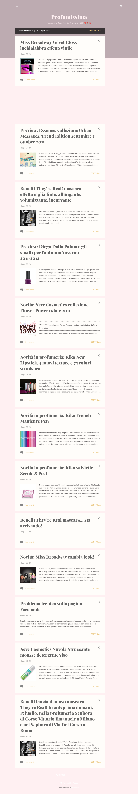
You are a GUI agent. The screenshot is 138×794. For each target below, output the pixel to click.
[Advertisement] (115, 64)
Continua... (96, 80)
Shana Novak (75, 787)
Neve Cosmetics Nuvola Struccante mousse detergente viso (55, 652)
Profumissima (69, 16)
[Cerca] (121, 6)
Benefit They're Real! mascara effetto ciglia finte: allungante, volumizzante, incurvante (50, 194)
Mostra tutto (95, 31)
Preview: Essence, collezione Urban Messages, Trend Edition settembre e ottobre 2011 (57, 136)
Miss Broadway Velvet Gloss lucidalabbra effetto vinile (48, 45)
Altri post (60, 775)
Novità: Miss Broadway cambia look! (57, 557)
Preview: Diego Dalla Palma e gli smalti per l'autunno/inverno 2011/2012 (53, 252)
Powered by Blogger (69, 783)
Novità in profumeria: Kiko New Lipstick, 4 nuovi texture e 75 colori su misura (55, 362)
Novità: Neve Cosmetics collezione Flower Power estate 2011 (54, 307)
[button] (99, 41)
